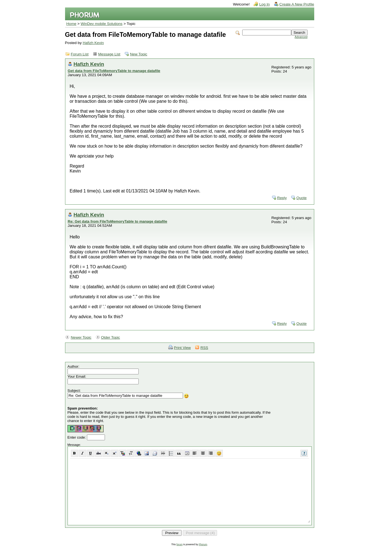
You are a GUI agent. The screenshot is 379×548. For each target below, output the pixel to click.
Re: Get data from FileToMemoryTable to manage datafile (117, 221)
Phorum (203, 544)
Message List (109, 54)
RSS (204, 348)
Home (71, 24)
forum (179, 544)
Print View (182, 348)
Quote (301, 198)
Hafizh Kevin (93, 43)
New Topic (138, 54)
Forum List (80, 54)
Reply (282, 198)
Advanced (301, 36)
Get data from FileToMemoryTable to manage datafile (114, 71)
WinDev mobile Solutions (101, 24)
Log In (264, 4)
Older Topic (110, 337)
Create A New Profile (296, 4)
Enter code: (77, 437)
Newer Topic (81, 337)
